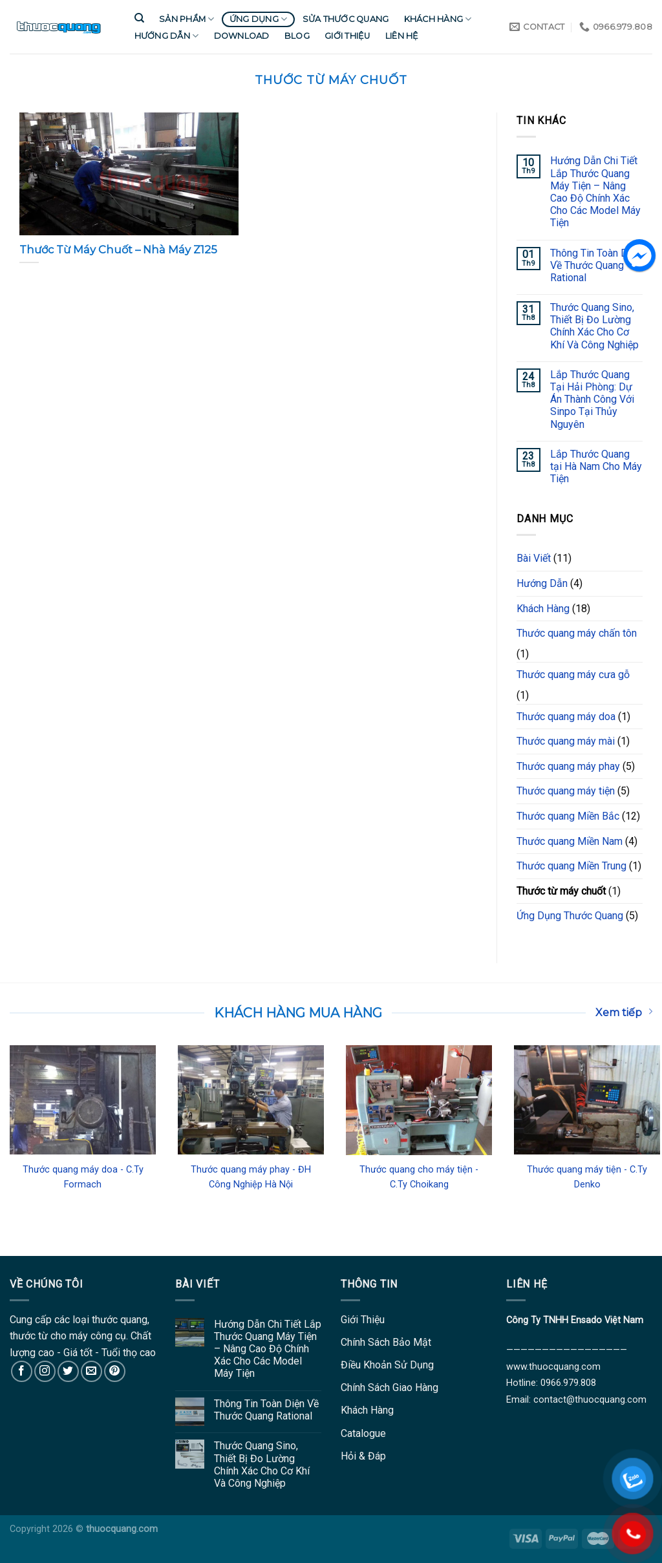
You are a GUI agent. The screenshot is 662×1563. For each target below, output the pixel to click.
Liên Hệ (402, 36)
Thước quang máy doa (566, 716)
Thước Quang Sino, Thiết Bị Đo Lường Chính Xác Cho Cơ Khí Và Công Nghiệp (594, 326)
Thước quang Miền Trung (571, 866)
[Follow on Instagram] (45, 1371)
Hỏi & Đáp (363, 1456)
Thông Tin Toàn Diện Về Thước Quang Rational (595, 265)
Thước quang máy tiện (566, 791)
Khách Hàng (438, 19)
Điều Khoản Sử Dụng (387, 1365)
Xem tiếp (623, 1012)
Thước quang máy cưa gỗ (573, 674)
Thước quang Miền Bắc (568, 816)
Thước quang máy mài (566, 741)
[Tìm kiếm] (139, 18)
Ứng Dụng (259, 19)
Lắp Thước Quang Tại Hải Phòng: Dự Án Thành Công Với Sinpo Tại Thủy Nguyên (592, 399)
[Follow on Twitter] (68, 1371)
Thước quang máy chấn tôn (577, 633)
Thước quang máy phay (568, 766)
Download (242, 36)
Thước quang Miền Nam (570, 841)
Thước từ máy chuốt (561, 891)
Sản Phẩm (187, 19)
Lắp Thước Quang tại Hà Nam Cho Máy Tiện (596, 466)
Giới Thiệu (347, 36)
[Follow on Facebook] (21, 1371)
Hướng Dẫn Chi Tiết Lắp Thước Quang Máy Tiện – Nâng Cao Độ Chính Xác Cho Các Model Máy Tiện (595, 191)
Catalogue (363, 1433)
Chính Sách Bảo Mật (386, 1342)
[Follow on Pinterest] (114, 1371)
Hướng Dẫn (166, 36)
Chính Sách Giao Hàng (389, 1387)
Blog (297, 36)
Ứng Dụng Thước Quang (570, 915)
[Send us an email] (91, 1371)
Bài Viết (534, 558)
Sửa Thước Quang (346, 19)
